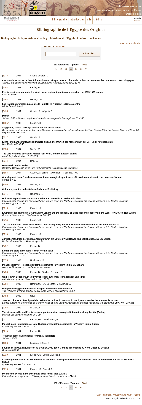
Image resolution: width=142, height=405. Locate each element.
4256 (5, 343)
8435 (5, 111)
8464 (5, 100)
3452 (5, 246)
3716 (5, 369)
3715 (5, 208)
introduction (77, 19)
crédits (98, 19)
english (137, 21)
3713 (5, 234)
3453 (5, 272)
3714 (5, 220)
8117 (5, 138)
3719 (5, 355)
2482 (5, 296)
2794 (5, 284)
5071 (5, 194)
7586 (5, 173)
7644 (5, 161)
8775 (5, 76)
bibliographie (60, 19)
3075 (5, 261)
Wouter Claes (119, 395)
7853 (5, 149)
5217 (5, 320)
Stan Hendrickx (103, 395)
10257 (6, 123)
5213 (5, 331)
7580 (5, 185)
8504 (5, 88)
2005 (5, 308)
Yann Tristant (133, 395)
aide (88, 19)
